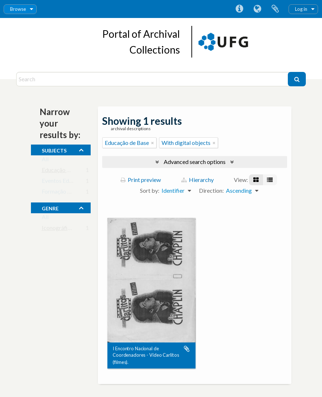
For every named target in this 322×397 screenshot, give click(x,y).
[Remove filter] (152, 143)
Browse (18, 9)
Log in (301, 9)
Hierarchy (197, 179)
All (45, 160)
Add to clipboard (186, 348)
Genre (50, 207)
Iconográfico (58, 229)
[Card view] (256, 179)
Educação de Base (64, 171)
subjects (54, 149)
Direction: (211, 190)
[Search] (153, 79)
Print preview (141, 179)
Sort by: (149, 190)
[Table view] (270, 179)
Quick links (239, 9)
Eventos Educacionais (68, 182)
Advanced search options (195, 161)
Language (257, 9)
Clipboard (275, 9)
